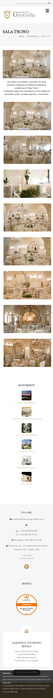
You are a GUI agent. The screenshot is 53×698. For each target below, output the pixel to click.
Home (21, 36)
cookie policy (7, 682)
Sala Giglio (26, 484)
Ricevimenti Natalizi (26, 467)
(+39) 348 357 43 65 (28, 534)
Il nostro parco (26, 451)
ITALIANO (22, 558)
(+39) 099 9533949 (28, 531)
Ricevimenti (32, 36)
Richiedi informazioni (26, 657)
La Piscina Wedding (26, 402)
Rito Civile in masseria (26, 435)
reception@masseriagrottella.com (27, 519)
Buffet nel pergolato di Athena (26, 419)
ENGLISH (30, 558)
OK (16, 691)
